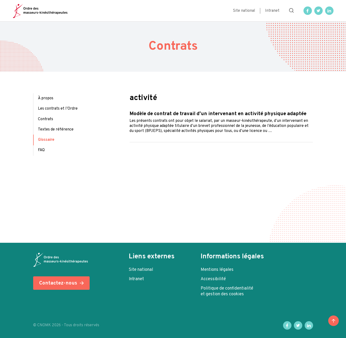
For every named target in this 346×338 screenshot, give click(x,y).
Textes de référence (56, 129)
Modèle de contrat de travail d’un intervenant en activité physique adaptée (218, 114)
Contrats (45, 119)
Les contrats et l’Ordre (58, 108)
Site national (244, 10)
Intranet (272, 10)
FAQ (41, 150)
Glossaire (46, 139)
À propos (45, 98)
